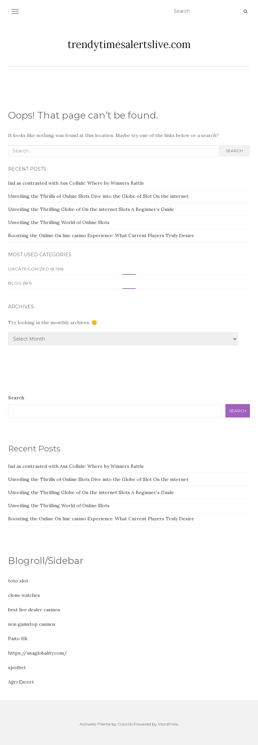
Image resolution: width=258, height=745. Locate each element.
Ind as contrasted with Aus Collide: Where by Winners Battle (76, 183)
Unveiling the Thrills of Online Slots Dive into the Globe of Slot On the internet (98, 196)
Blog (15, 283)
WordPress (168, 724)
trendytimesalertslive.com (129, 44)
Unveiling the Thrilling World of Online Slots (59, 222)
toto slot (18, 581)
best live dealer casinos (34, 610)
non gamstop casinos (31, 624)
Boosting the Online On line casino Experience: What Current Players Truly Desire (101, 235)
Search (234, 150)
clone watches (24, 595)
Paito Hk (18, 639)
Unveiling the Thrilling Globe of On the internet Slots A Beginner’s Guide (91, 209)
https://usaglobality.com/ (37, 653)
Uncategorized (28, 268)
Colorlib (125, 724)
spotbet (17, 667)
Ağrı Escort (21, 682)
